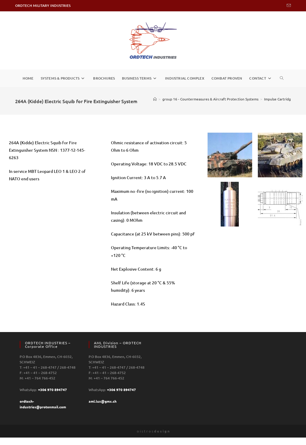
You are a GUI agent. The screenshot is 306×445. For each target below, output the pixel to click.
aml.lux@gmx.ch (103, 401)
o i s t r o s (153, 431)
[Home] (155, 99)
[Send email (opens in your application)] (288, 6)
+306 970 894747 (52, 389)
